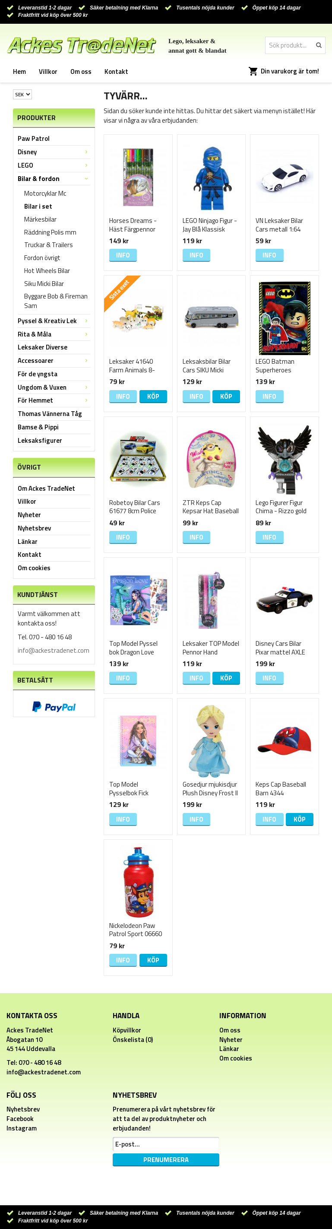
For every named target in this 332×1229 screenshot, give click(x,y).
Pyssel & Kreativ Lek (54, 321)
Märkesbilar (40, 219)
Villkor (48, 71)
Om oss (81, 71)
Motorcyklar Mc (45, 193)
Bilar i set (38, 206)
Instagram (21, 1128)
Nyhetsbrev (34, 528)
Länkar (28, 541)
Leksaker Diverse (42, 347)
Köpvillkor (127, 1030)
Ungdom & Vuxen (54, 387)
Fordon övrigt (42, 258)
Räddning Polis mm (50, 232)
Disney (54, 152)
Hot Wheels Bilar (47, 271)
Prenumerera (166, 1160)
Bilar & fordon (54, 179)
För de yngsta (37, 374)
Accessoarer (54, 360)
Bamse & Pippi (38, 427)
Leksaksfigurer (40, 440)
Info (123, 255)
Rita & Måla (54, 334)
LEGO (54, 165)
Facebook (20, 1119)
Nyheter (29, 515)
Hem (19, 71)
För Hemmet (54, 400)
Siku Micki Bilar (44, 284)
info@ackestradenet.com (53, 650)
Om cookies (34, 568)
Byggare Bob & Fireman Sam (56, 301)
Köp (153, 396)
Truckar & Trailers (48, 245)
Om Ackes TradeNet (46, 488)
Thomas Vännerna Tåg (50, 414)
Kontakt (116, 71)
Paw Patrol (34, 138)
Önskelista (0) (133, 1040)
